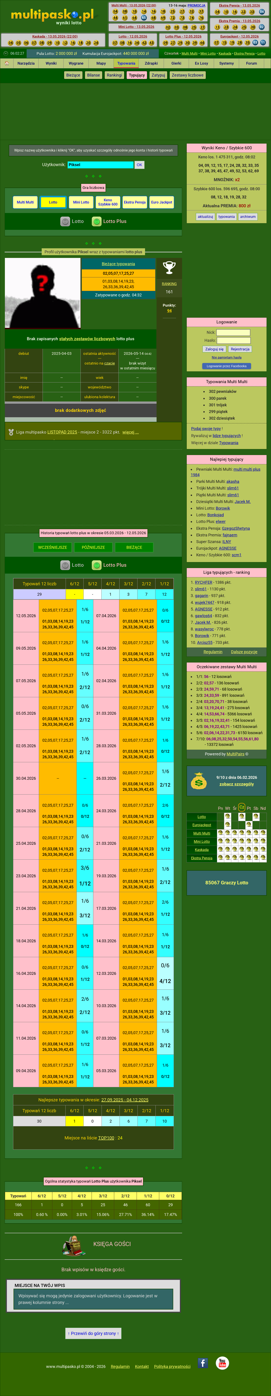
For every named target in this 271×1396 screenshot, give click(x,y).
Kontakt (142, 1366)
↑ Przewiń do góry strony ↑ (93, 1333)
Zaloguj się (214, 349)
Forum (251, 63)
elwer (221, 521)
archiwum (248, 217)
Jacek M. (243, 501)
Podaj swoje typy (206, 428)
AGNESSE (227, 548)
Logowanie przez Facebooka (226, 366)
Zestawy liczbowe (188, 75)
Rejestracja (240, 349)
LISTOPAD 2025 (62, 432)
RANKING (169, 284)
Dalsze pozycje (244, 651)
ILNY (226, 541)
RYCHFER (203, 582)
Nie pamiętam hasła (227, 357)
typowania (226, 217)
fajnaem (230, 535)
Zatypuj (158, 75)
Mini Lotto (208, 54)
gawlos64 (203, 615)
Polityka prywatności (172, 1366)
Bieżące (73, 75)
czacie (109, 363)
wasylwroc (204, 629)
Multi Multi (190, 54)
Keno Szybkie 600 (108, 202)
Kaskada (225, 54)
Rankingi (114, 75)
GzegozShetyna (236, 528)
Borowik (223, 508)
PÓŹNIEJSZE (93, 547)
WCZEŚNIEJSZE (52, 547)
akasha (232, 481)
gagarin (201, 595)
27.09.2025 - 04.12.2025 (124, 1099)
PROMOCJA (196, 6)
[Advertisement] (135, 111)
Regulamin (213, 651)
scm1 (237, 555)
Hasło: (227, 340)
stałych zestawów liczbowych (87, 338)
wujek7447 (204, 602)
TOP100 (106, 1138)
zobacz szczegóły (237, 784)
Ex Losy (201, 63)
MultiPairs (235, 754)
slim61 (233, 488)
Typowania (126, 63)
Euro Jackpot (161, 202)
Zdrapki (151, 63)
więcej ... (130, 432)
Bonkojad (215, 515)
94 (169, 310)
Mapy (101, 63)
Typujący (137, 75)
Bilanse (93, 75)
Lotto (261, 54)
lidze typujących (227, 435)
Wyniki (51, 63)
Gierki (176, 63)
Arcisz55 (204, 642)
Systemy (226, 63)
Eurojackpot (201, 825)
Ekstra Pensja (244, 54)
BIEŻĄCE (134, 547)
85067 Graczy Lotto (226, 882)
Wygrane (76, 63)
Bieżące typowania (118, 263)
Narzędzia (26, 63)
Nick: (228, 332)
